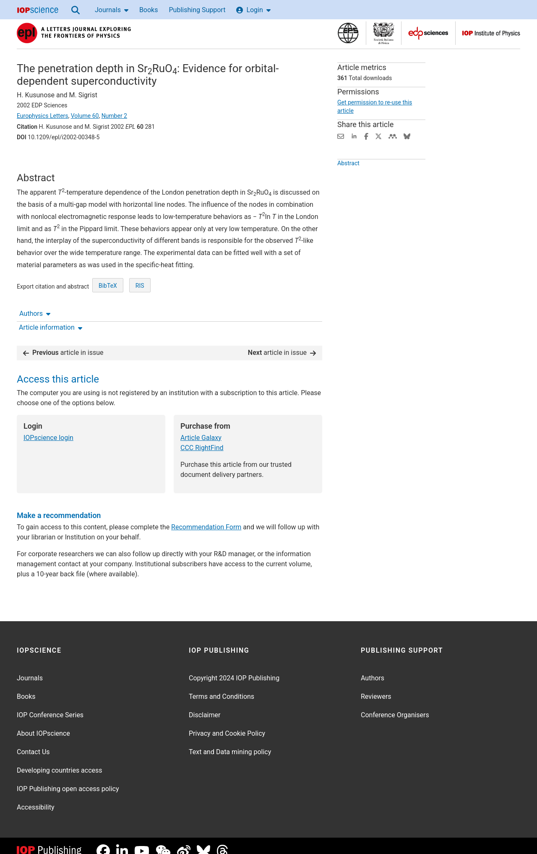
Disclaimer (204, 704)
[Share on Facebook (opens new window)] (366, 136)
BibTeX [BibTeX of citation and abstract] (108, 312)
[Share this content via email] (340, 136)
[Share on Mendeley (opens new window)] (392, 136)
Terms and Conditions (221, 686)
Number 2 (114, 115)
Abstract (348, 178)
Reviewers (376, 686)
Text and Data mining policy (230, 741)
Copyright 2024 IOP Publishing (234, 668)
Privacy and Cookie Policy (227, 723)
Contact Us (33, 741)
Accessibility (36, 797)
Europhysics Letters (42, 115)
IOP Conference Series (50, 704)
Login (253, 10)
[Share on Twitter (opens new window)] (378, 136)
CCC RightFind (202, 437)
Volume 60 (85, 115)
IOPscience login (48, 427)
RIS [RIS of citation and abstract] (140, 312)
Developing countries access (59, 760)
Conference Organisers (395, 704)
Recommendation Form (206, 517)
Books (148, 10)
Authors (34, 160)
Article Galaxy (201, 427)
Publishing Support (197, 10)
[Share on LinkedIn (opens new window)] (354, 136)
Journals (111, 10)
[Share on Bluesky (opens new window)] (407, 136)
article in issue (63, 342)
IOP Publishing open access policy (68, 778)
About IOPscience (43, 723)
